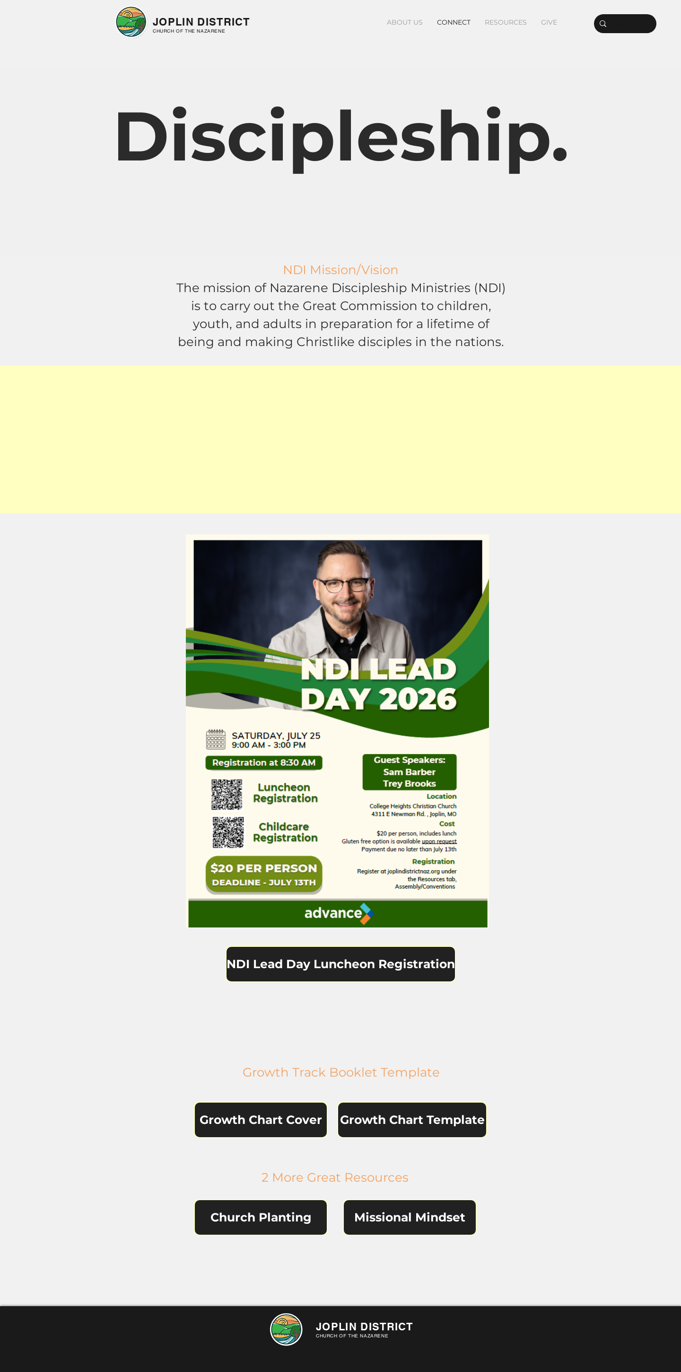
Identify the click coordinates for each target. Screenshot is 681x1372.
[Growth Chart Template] (412, 1120)
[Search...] (624, 23)
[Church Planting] (261, 1217)
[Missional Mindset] (410, 1217)
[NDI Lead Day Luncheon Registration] (341, 964)
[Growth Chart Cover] (261, 1120)
